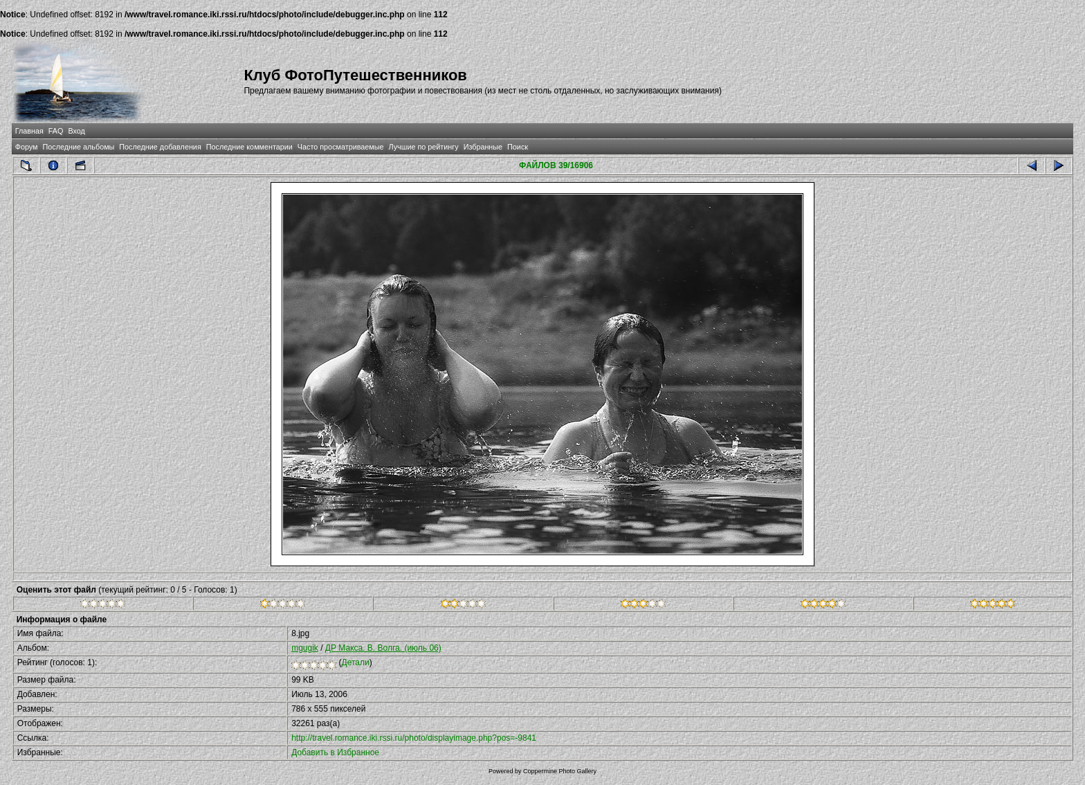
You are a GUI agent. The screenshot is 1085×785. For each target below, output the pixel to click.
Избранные (483, 147)
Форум (26, 147)
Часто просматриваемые (341, 147)
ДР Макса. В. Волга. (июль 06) (383, 648)
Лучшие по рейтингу (424, 147)
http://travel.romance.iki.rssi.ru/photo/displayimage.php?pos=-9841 (413, 738)
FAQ (56, 131)
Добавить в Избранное (335, 752)
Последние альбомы (78, 147)
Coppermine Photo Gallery (559, 771)
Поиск (517, 147)
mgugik (304, 648)
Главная (29, 131)
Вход (76, 131)
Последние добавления (160, 147)
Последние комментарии (249, 147)
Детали (356, 662)
